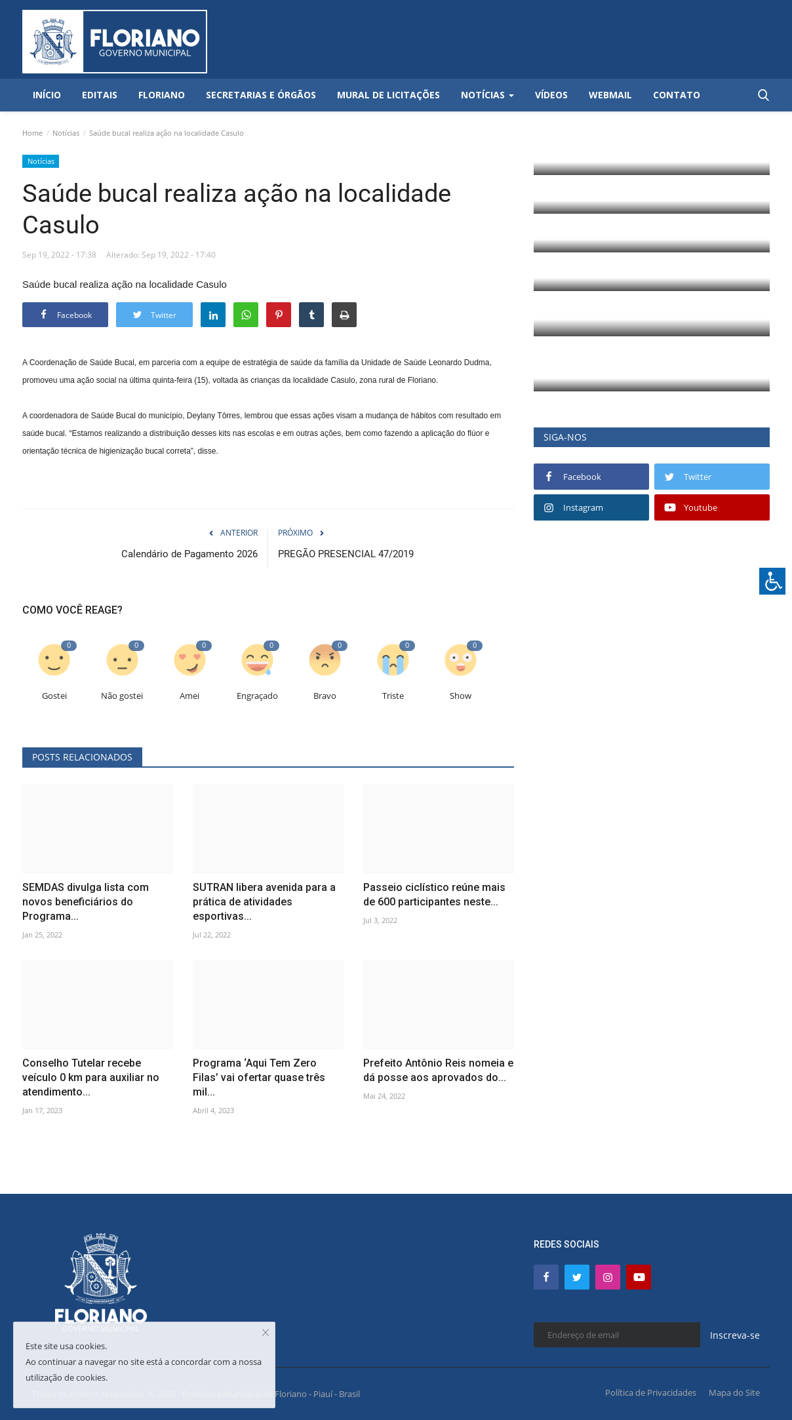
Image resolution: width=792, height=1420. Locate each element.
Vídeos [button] (551, 95)
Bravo (324, 695)
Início (47, 95)
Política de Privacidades (650, 1392)
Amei (189, 695)
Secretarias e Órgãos (261, 95)
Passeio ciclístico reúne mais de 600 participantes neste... (434, 894)
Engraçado (257, 695)
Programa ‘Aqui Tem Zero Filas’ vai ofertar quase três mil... (259, 1077)
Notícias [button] (487, 95)
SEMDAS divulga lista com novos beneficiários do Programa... (85, 901)
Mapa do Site (734, 1392)
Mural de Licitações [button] (388, 95)
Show (460, 695)
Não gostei (122, 695)
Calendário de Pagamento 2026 (189, 554)
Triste (393, 695)
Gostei (54, 695)
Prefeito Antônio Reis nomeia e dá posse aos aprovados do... (438, 1070)
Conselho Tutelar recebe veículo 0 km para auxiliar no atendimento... (90, 1077)
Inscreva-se (735, 1335)
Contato (676, 95)
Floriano (161, 95)
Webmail (610, 95)
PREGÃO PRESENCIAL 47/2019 (346, 554)
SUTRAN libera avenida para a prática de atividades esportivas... (264, 901)
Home (32, 133)
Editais (99, 95)
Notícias (65, 133)
